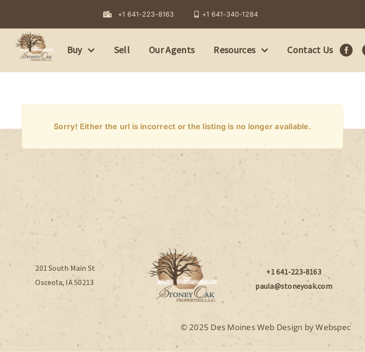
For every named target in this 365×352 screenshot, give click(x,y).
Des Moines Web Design (256, 327)
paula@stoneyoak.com (293, 286)
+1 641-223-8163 (293, 271)
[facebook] (346, 50)
